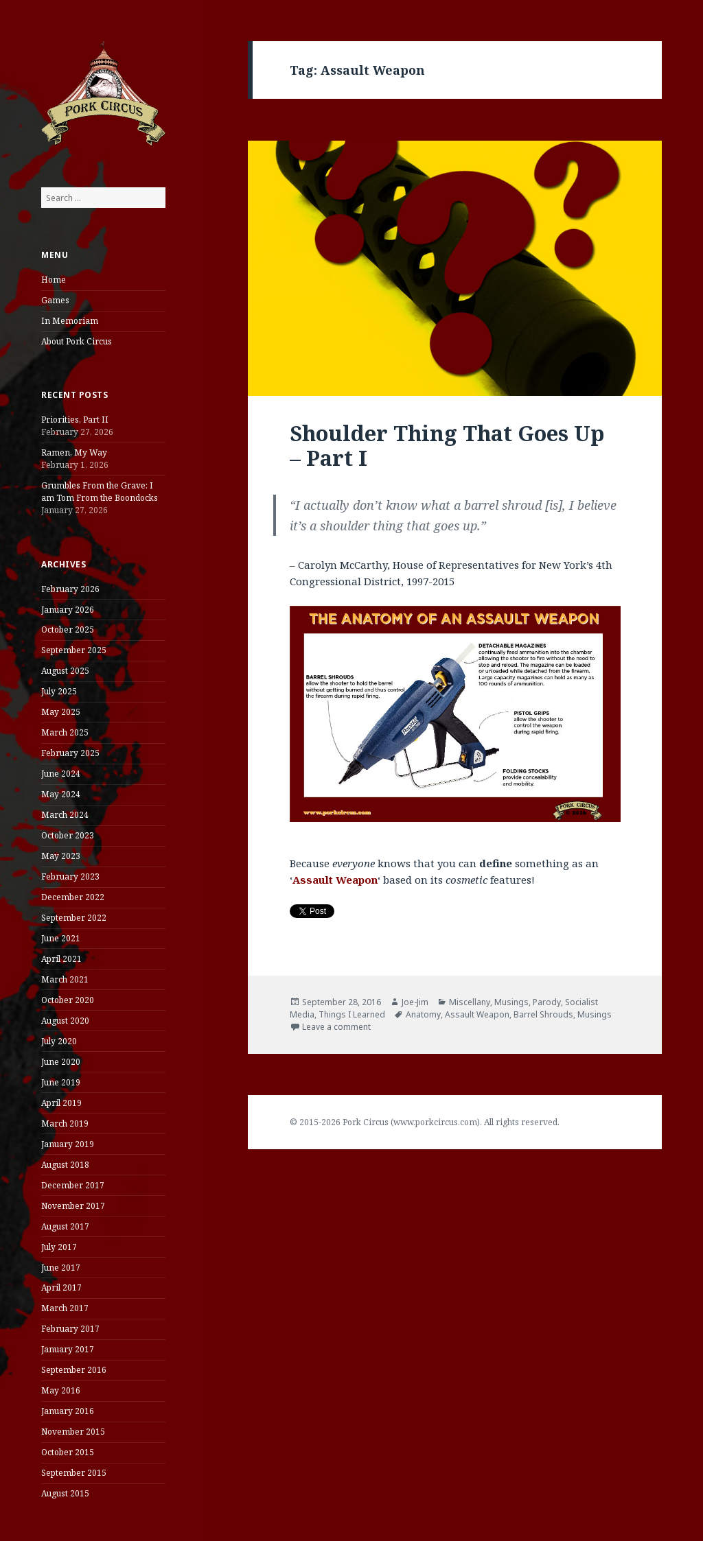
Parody (547, 1002)
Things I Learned (352, 1014)
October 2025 (67, 629)
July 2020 (59, 1041)
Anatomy (423, 1014)
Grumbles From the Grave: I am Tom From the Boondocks (99, 492)
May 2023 (60, 856)
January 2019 (67, 1144)
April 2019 (61, 1103)
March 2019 (65, 1123)
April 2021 (61, 959)
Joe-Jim (415, 1002)
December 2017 (72, 1185)
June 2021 (60, 938)
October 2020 (67, 1000)
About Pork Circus (76, 341)
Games (55, 300)
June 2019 (60, 1082)
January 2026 (67, 609)
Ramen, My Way (74, 452)
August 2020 (65, 1020)
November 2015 (73, 1431)
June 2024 (60, 773)
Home (53, 279)
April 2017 (61, 1287)
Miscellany (469, 1002)
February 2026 (70, 589)
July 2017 (59, 1247)
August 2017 (65, 1226)
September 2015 (73, 1473)
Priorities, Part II (74, 419)
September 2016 (73, 1370)
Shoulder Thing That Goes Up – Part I (447, 445)
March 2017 (65, 1308)
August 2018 (65, 1165)
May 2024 (60, 794)
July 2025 (59, 691)
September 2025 (73, 650)
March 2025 (65, 732)
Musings (511, 1002)
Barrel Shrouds (543, 1014)
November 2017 (73, 1206)
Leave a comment (336, 1027)
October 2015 (67, 1452)
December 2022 (72, 897)
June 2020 (60, 1062)
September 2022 (73, 918)
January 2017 (67, 1349)
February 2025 (70, 753)
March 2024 (65, 815)
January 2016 (67, 1411)
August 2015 (65, 1493)
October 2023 (67, 835)
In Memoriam (69, 321)
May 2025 (60, 712)
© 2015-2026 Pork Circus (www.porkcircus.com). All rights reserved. (425, 1122)
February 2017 (70, 1328)
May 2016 (60, 1390)
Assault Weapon (477, 1014)
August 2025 (65, 671)
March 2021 (65, 979)
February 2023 (70, 876)
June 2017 (60, 1267)
